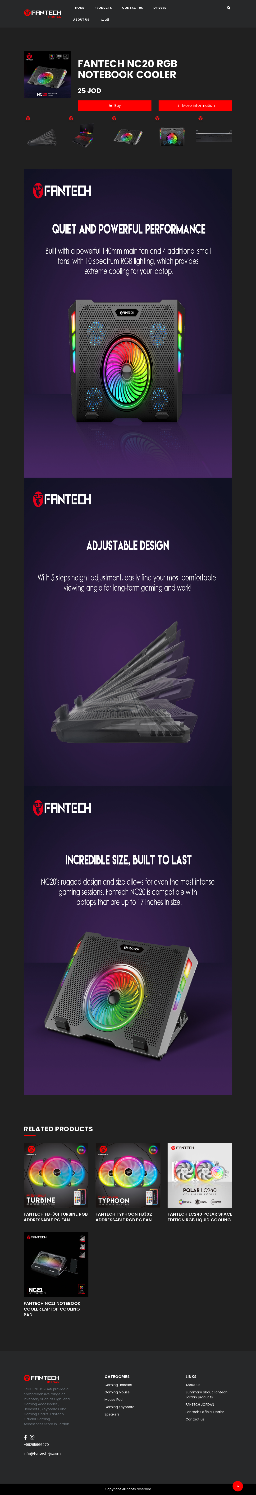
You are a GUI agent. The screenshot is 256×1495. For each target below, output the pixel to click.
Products (103, 8)
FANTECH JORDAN (200, 1404)
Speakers (112, 1414)
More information (195, 105)
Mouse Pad (114, 1399)
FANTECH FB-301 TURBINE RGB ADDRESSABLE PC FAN (56, 1217)
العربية (105, 20)
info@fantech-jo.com (42, 1453)
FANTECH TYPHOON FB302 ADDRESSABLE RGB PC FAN (124, 1217)
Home (79, 8)
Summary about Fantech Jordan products (207, 1395)
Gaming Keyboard (119, 1407)
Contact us (132, 8)
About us (81, 20)
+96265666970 (36, 1444)
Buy (114, 105)
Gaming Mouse (117, 1392)
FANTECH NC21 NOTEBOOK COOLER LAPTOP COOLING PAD (52, 1309)
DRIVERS (159, 8)
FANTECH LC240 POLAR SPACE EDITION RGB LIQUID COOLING (200, 1217)
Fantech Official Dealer (205, 1412)
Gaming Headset (119, 1384)
